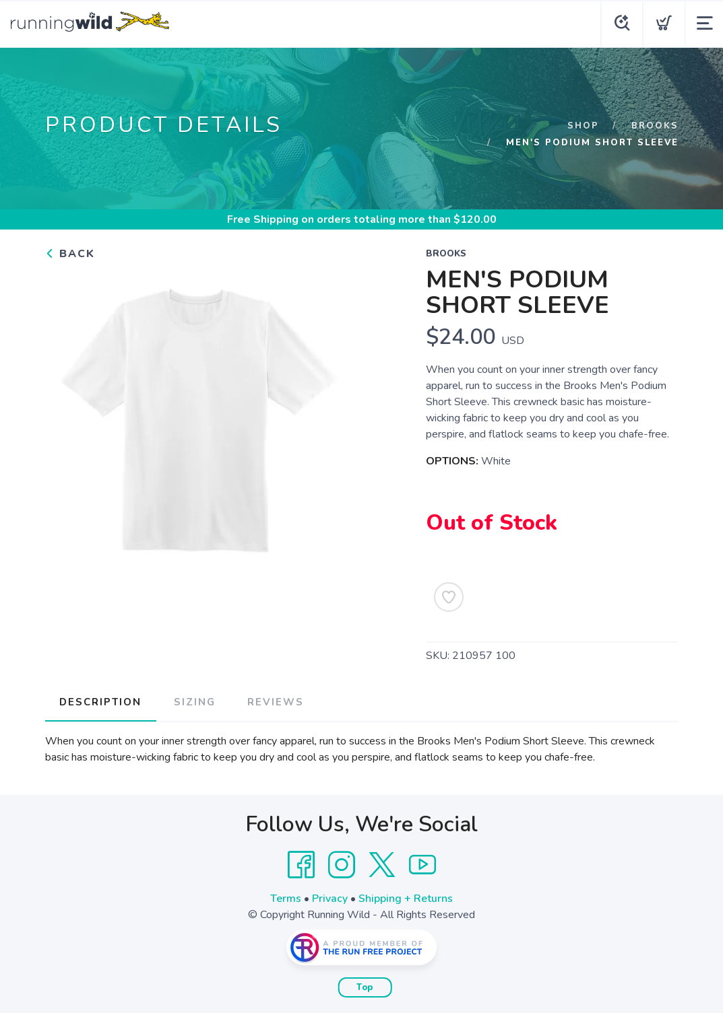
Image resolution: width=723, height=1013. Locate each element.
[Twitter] (382, 864)
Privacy (330, 897)
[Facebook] (301, 864)
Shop (582, 126)
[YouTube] (422, 864)
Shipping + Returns (405, 897)
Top (364, 987)
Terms (285, 897)
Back (70, 253)
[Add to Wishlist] (449, 597)
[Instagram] (341, 864)
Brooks (655, 126)
